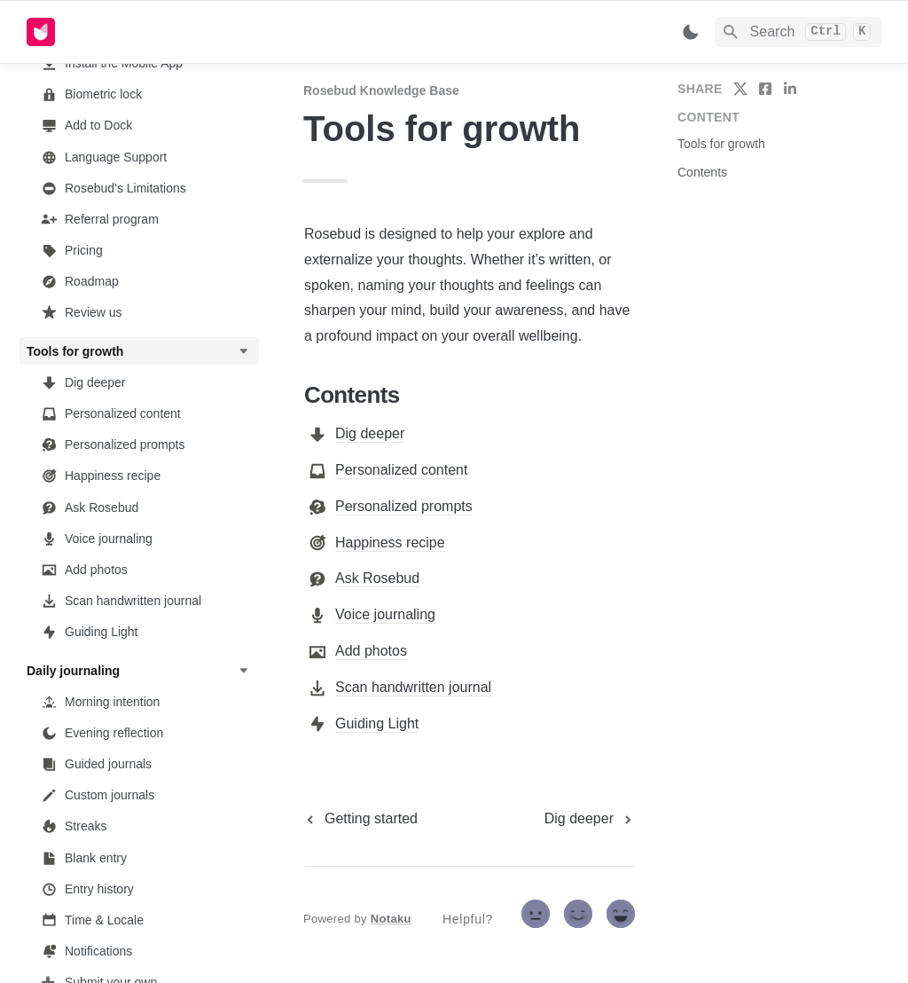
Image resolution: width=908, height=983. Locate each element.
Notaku (391, 918)
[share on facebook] (765, 89)
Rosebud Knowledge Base (381, 90)
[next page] (589, 818)
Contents (702, 172)
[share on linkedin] (790, 89)
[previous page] (360, 818)
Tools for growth (721, 144)
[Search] (798, 32)
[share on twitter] (740, 89)
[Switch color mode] (691, 32)
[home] (150, 32)
